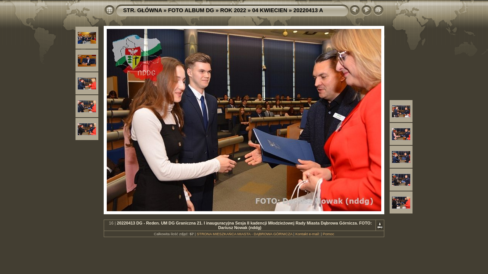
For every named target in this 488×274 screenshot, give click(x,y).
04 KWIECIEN (269, 10)
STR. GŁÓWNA (142, 10)
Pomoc (328, 234)
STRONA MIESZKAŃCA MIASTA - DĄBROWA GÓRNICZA (244, 234)
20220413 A (308, 10)
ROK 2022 (233, 10)
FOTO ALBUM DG (191, 10)
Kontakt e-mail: (307, 234)
